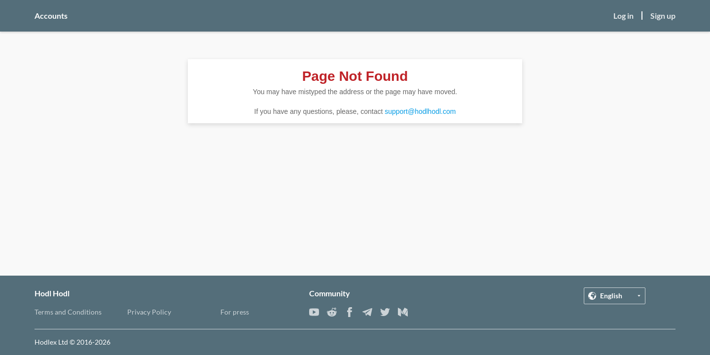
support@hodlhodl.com (420, 111)
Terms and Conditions (68, 312)
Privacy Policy (149, 312)
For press (234, 312)
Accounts (51, 15)
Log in (623, 15)
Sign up (662, 15)
